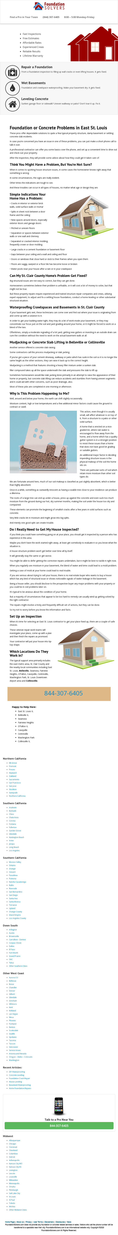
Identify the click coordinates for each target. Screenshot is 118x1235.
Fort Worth (13, 953)
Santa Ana (13, 898)
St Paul (12, 1200)
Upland (12, 908)
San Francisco (15, 782)
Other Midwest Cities (18, 1210)
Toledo (12, 1203)
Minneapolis (14, 1183)
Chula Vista (13, 817)
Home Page (10, 1222)
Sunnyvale (13, 792)
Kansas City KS (15, 1167)
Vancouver (13, 1047)
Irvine (11, 840)
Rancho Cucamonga (17, 882)
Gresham (13, 1000)
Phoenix (12, 1020)
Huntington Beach (16, 837)
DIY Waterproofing (17, 1072)
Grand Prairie (14, 956)
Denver (12, 991)
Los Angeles (14, 850)
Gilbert (12, 994)
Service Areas (15, 1050)
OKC (11, 959)
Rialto (11, 885)
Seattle (12, 1033)
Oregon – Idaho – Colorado (20, 1057)
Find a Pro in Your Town (24, 17)
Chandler (13, 987)
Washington (14, 1060)
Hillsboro (13, 1004)
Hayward (12, 773)
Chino (11, 814)
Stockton (12, 789)
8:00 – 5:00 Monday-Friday (79, 17)
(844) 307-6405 (51, 17)
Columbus (13, 1153)
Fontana (12, 824)
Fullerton (12, 827)
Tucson (12, 1043)
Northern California (17, 796)
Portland (12, 1024)
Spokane (12, 1037)
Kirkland (12, 1010)
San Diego (13, 895)
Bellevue (12, 981)
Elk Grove (13, 763)
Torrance (13, 905)
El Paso (12, 949)
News (69, 1222)
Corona (12, 820)
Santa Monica (14, 901)
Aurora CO (13, 977)
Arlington (13, 929)
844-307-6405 (63, 693)
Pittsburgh (13, 1190)
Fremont (12, 766)
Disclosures (60, 1222)
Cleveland (13, 1150)
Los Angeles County (17, 918)
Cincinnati (13, 1147)
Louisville (13, 1177)
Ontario (12, 865)
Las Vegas (13, 1014)
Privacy (29, 1222)
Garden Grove (15, 830)
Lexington (13, 1170)
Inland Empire (15, 915)
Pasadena (13, 875)
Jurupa (12, 844)
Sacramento (14, 779)
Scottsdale (13, 1030)
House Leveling (15, 1081)
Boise (11, 984)
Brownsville (14, 936)
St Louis (12, 1196)
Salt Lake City (14, 1193)
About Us (20, 1222)
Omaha (12, 1186)
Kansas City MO (15, 1163)
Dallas (11, 946)
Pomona (12, 878)
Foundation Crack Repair (19, 1078)
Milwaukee (13, 1180)
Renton (12, 1027)
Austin (11, 933)
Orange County (15, 911)
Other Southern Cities (18, 966)
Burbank (12, 811)
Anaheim (12, 807)
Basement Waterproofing (20, 1085)
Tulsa (11, 962)
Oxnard (12, 872)
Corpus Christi (15, 943)
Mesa (11, 1017)
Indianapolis (14, 1160)
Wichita (12, 1206)
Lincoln (12, 1173)
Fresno (12, 769)
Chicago (12, 1143)
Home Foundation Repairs (20, 1088)
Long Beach (14, 847)
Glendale (13, 834)
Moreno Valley (15, 862)
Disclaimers (49, 1222)
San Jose (12, 786)
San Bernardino (15, 892)
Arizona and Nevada (17, 1053)
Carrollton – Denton (17, 939)
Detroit (12, 1157)
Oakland (12, 776)
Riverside (13, 888)
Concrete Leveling (16, 1075)
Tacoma (12, 1040)
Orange (12, 868)
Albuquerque (14, 1140)
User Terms (38, 1222)
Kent (11, 1007)
